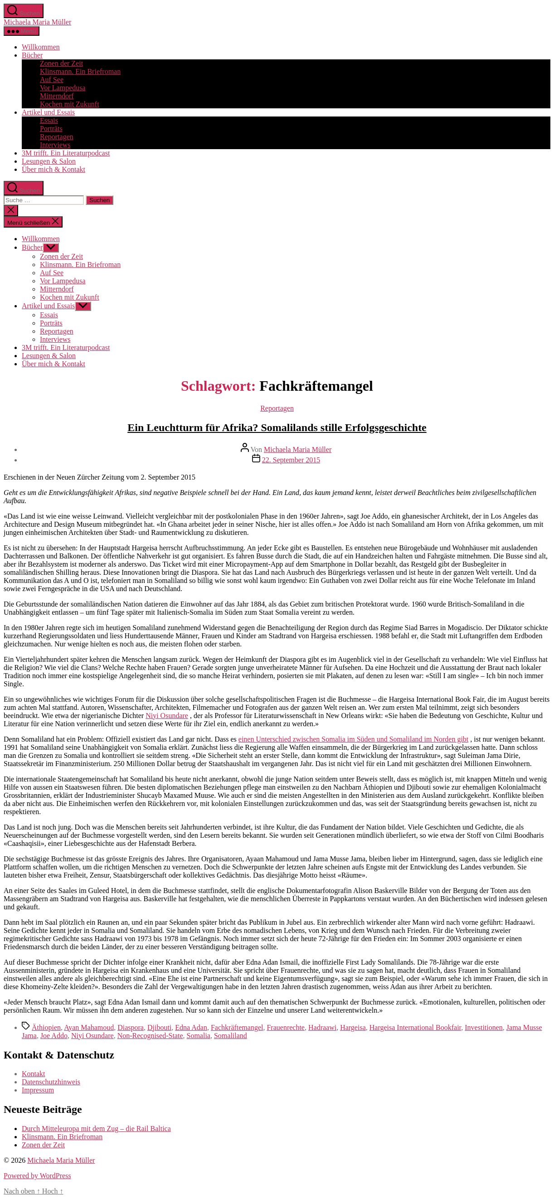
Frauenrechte (286, 1027)
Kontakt (33, 1074)
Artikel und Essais (48, 112)
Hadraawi (322, 1027)
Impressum (38, 1090)
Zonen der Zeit (61, 63)
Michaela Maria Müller (37, 22)
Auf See (51, 79)
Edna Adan (191, 1027)
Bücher (32, 55)
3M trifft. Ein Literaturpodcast (66, 153)
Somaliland (230, 1035)
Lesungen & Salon (49, 161)
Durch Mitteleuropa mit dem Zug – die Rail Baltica (96, 1128)
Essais (49, 120)
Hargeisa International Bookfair (415, 1027)
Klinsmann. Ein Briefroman (80, 71)
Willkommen (41, 47)
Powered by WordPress (37, 1176)
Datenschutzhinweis (51, 1082)
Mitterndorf (57, 96)
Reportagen (56, 137)
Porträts (51, 128)
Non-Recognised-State (150, 1035)
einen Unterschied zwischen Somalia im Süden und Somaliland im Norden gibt (353, 739)
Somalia (198, 1035)
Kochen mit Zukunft (69, 104)
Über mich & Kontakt (53, 169)
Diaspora (130, 1027)
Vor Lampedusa (63, 88)
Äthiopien (46, 1027)
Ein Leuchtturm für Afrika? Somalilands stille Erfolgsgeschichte (277, 427)
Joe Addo (54, 1035)
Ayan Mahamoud (89, 1027)
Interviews (55, 145)
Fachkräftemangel (237, 1027)
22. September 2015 (291, 460)
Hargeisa (353, 1027)
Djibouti (159, 1027)
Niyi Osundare (167, 715)
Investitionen (484, 1027)
